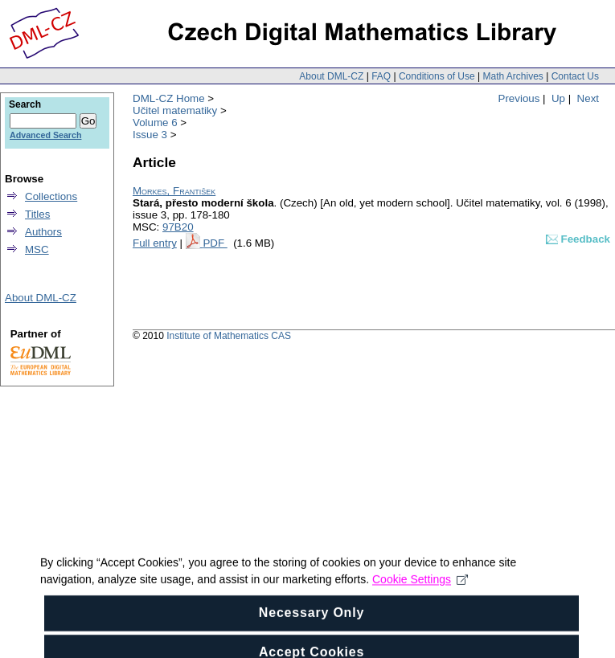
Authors (43, 232)
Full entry (155, 243)
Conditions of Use (437, 76)
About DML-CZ (331, 76)
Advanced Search (45, 135)
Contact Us (575, 76)
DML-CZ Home (169, 98)
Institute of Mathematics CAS (228, 335)
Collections (51, 196)
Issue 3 (150, 135)
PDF (215, 243)
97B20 (178, 227)
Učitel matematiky (175, 110)
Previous (519, 98)
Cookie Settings (420, 602)
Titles (37, 214)
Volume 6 (155, 122)
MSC (37, 249)
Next (588, 98)
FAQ (381, 76)
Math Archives (512, 76)
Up (558, 98)
